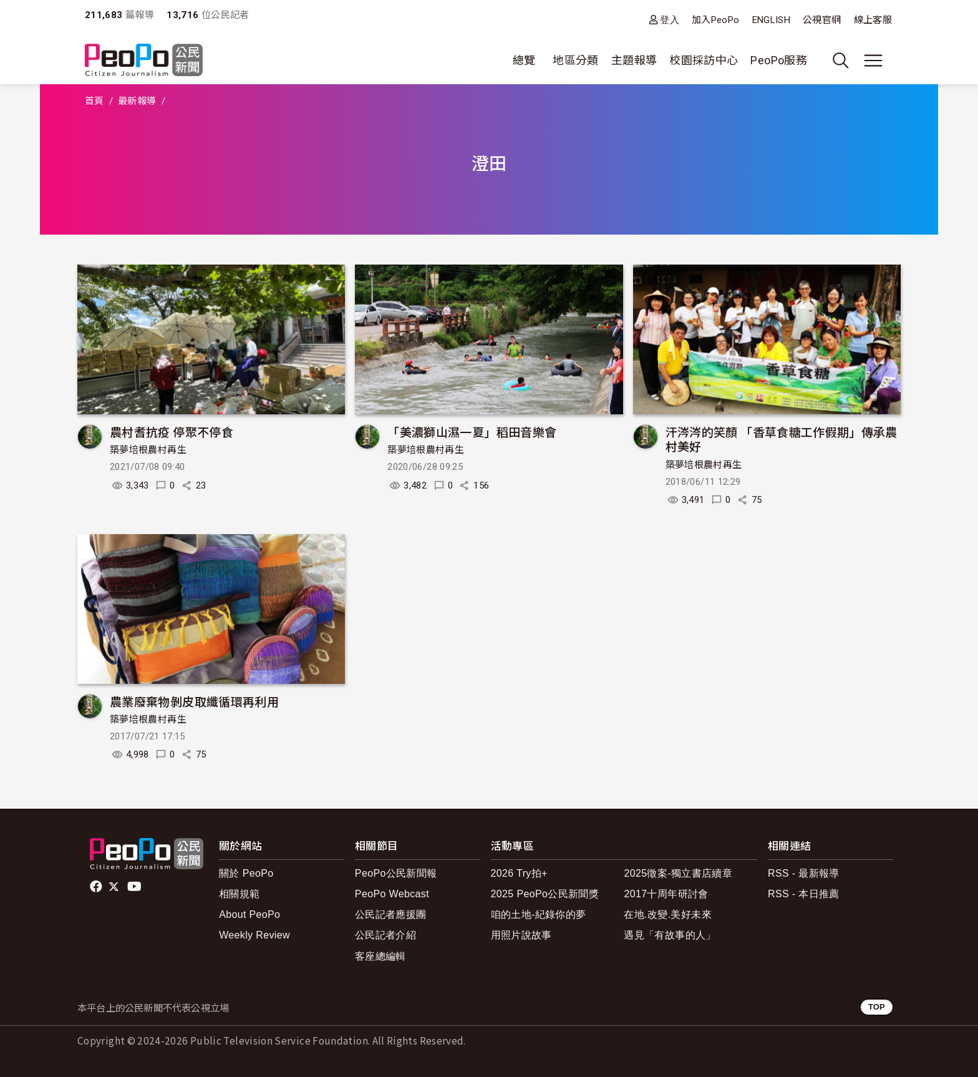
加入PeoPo (716, 20)
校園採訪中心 (703, 60)
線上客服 (873, 20)
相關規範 (239, 894)
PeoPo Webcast (392, 894)
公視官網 (822, 20)
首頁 (94, 101)
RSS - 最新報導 (804, 873)
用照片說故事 (521, 935)
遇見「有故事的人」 (669, 935)
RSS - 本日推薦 (804, 894)
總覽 (524, 60)
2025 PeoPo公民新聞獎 (545, 894)
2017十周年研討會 (666, 894)
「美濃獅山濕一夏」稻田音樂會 (471, 431)
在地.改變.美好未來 (668, 914)
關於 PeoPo (246, 873)
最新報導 (137, 101)
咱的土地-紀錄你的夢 (538, 914)
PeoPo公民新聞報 (396, 873)
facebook (97, 886)
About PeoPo (249, 914)
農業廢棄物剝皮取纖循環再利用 (194, 701)
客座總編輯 (380, 956)
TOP (876, 1006)
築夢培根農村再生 (148, 450)
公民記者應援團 (391, 914)
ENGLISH (771, 20)
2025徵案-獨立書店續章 (678, 873)
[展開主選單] (873, 60)
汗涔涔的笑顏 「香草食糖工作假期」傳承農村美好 (782, 439)
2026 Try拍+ (519, 873)
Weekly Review (254, 935)
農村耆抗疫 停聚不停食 (171, 431)
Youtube (135, 886)
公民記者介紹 (385, 935)
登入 (669, 19)
